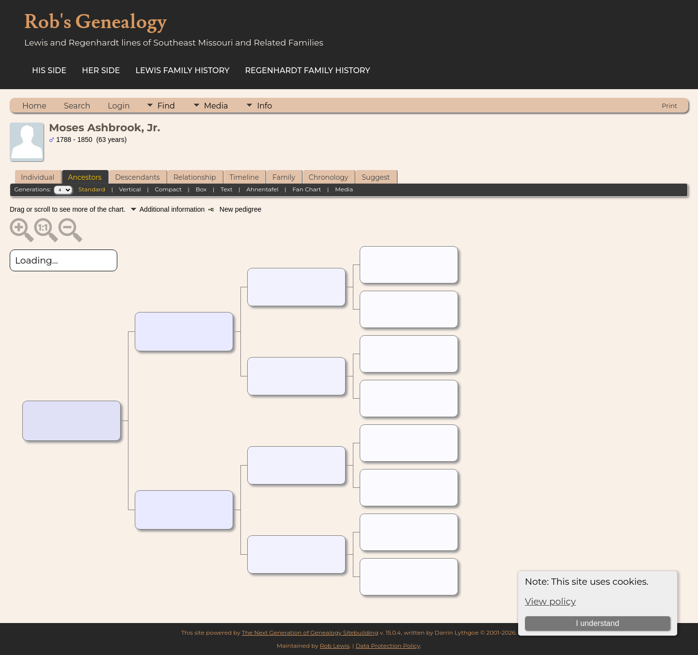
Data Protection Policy (387, 645)
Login (118, 105)
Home (34, 105)
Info (264, 105)
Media (216, 105)
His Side (49, 70)
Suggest (376, 177)
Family (283, 177)
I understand (597, 623)
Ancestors (84, 177)
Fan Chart (306, 189)
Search (77, 105)
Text (227, 189)
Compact (168, 189)
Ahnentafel (262, 189)
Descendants (137, 177)
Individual (37, 177)
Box (200, 189)
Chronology (329, 177)
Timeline (244, 177)
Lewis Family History (183, 70)
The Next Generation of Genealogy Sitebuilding (310, 632)
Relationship (195, 177)
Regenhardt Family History (307, 70)
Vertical (130, 189)
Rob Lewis (334, 645)
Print (669, 105)
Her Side (101, 70)
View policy (550, 601)
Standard (92, 189)
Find (166, 105)
